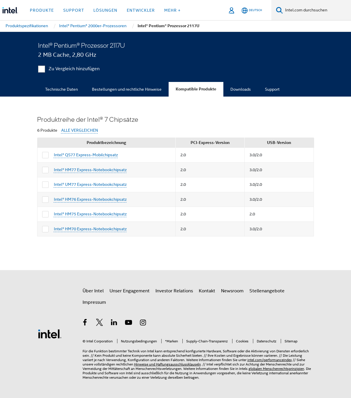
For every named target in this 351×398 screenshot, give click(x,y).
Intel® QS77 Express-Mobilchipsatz (86, 154)
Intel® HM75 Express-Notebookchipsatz (90, 214)
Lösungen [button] (105, 10)
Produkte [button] (42, 10)
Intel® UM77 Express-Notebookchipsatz (90, 184)
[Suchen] (279, 10)
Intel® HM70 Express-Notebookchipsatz (90, 228)
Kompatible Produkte (196, 89)
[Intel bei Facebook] (85, 323)
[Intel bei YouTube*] (128, 323)
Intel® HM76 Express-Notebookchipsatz (90, 199)
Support (272, 89)
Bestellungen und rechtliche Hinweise (127, 89)
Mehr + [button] (172, 10)
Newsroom (232, 291)
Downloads (240, 89)
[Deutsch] (251, 10)
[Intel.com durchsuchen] (317, 10)
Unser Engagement (129, 291)
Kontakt (207, 291)
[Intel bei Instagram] (143, 323)
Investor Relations (174, 291)
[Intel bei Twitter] (100, 323)
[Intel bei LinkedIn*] (114, 323)
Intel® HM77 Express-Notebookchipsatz (90, 169)
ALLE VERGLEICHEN (79, 130)
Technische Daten (61, 89)
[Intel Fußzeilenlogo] (49, 334)
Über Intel (93, 291)
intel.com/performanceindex (269, 360)
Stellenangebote (267, 291)
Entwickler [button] (141, 10)
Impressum (94, 302)
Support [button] (73, 10)
